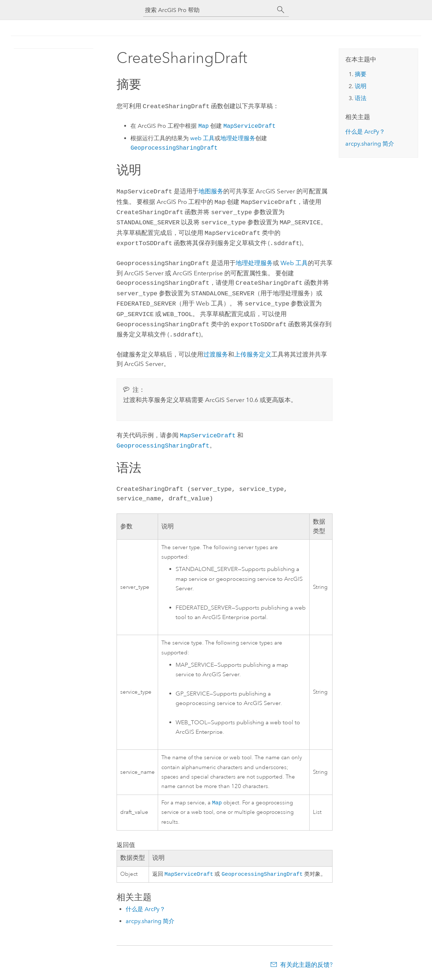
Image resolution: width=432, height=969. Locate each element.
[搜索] (280, 9)
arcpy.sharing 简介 (150, 910)
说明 (360, 86)
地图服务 (211, 190)
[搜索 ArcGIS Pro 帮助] (208, 10)
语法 (360, 98)
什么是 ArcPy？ (145, 898)
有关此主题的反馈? (306, 954)
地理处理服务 (237, 137)
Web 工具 (294, 257)
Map (217, 791)
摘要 (360, 74)
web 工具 (202, 137)
